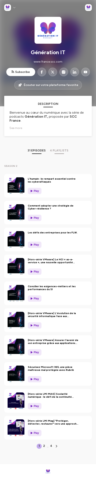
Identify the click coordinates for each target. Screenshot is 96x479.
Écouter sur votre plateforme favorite (48, 85)
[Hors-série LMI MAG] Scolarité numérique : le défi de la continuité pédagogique (50, 395)
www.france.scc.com (48, 61)
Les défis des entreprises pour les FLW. (52, 232)
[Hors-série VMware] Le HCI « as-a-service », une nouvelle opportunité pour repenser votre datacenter (50, 261)
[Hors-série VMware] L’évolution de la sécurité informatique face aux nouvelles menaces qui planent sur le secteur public (52, 315)
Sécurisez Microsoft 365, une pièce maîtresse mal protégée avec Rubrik (51, 368)
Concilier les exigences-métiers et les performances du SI (52, 288)
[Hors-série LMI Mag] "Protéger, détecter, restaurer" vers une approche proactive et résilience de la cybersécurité (53, 422)
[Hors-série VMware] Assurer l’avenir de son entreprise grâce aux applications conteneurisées (53, 342)
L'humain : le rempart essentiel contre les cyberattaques (52, 180)
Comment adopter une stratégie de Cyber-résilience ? (50, 207)
